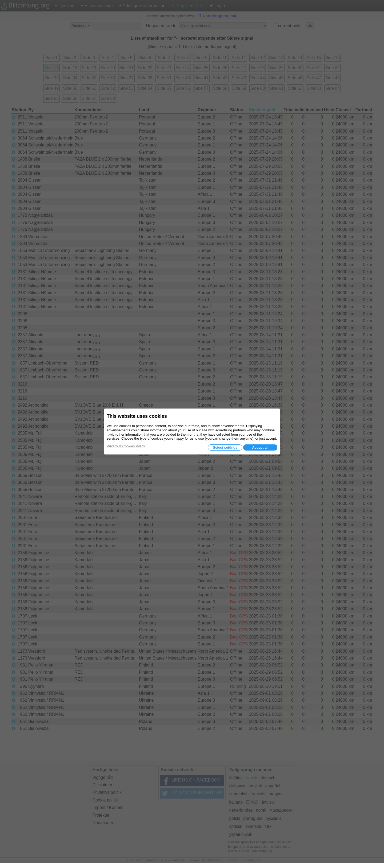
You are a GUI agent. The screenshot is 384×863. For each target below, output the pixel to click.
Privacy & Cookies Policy (126, 446)
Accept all (260, 447)
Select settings (225, 447)
